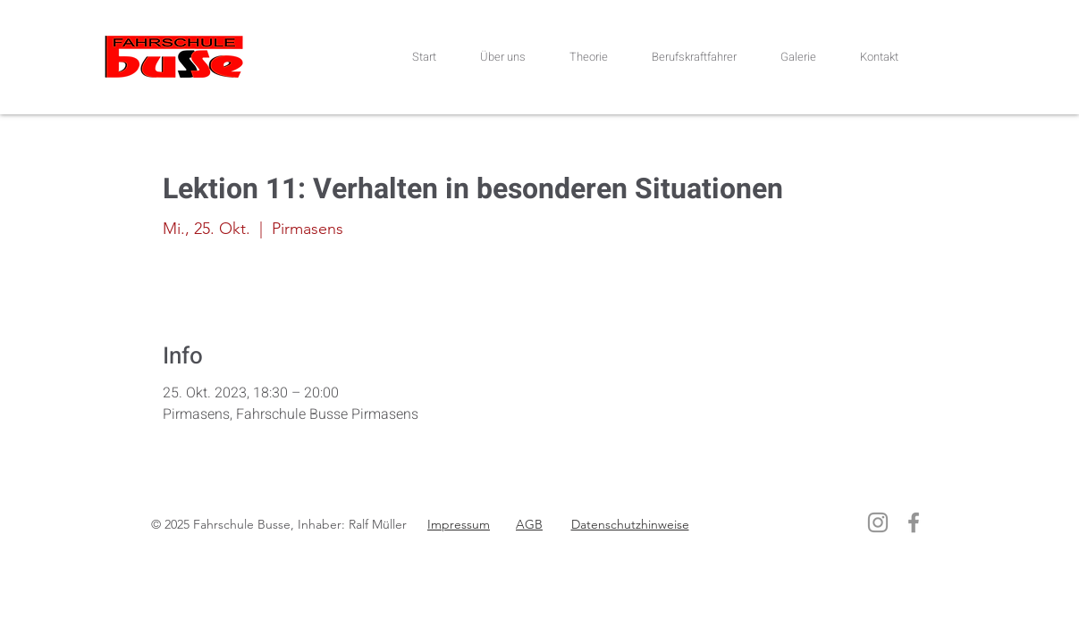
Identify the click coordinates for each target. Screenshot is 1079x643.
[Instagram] (877, 522)
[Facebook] (913, 522)
